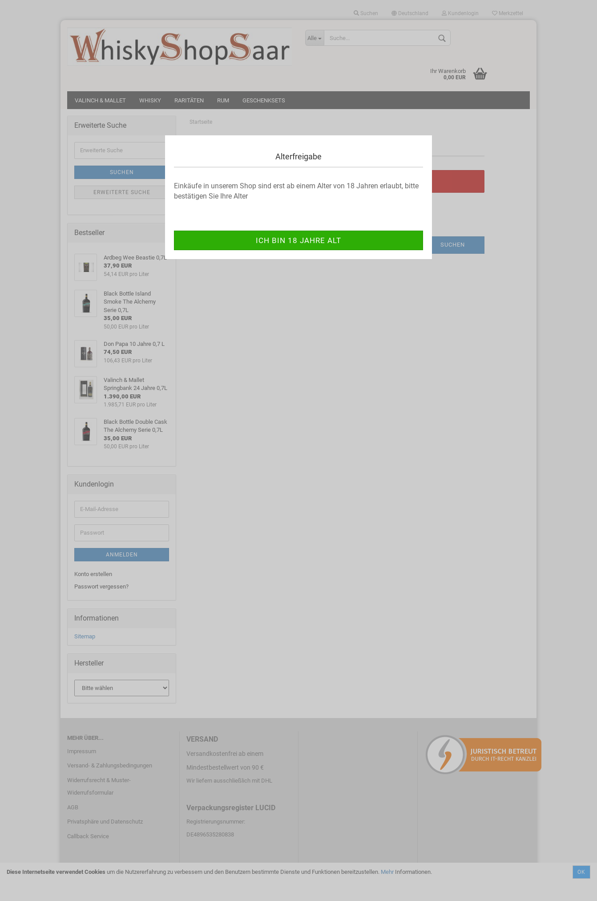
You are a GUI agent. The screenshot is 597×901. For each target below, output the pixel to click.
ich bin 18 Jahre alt (298, 240)
